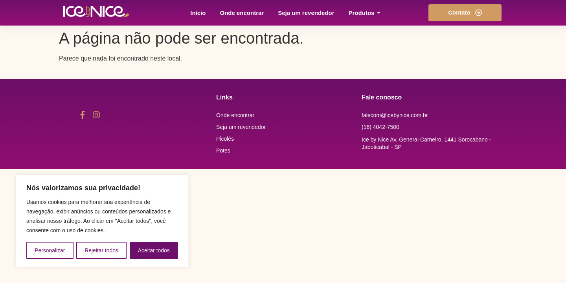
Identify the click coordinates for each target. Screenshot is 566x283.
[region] (102, 221)
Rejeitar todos (101, 250)
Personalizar (50, 250)
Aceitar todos (154, 250)
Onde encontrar (235, 115)
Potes (223, 150)
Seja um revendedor (241, 127)
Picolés (225, 139)
